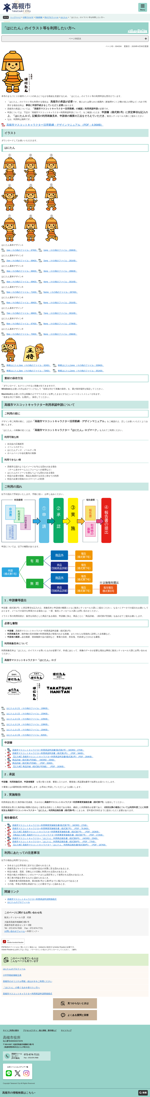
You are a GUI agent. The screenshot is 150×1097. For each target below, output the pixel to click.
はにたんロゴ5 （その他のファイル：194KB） (27, 729)
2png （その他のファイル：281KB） (60, 260)
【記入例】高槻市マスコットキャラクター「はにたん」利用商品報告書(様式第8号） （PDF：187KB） (59, 845)
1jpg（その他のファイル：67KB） (22, 250)
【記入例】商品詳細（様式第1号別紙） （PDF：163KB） (38, 766)
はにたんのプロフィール (18, 902)
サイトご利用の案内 (11, 1030)
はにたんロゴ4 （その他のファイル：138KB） (27, 724)
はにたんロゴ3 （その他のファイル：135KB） (27, 719)
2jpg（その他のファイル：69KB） (22, 260)
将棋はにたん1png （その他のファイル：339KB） (81, 365)
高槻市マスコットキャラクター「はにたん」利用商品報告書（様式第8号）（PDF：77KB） (54, 841)
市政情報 (38, 17)
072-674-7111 (31, 1054)
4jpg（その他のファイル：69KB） (22, 281)
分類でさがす (28, 17)
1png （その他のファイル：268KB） (60, 250)
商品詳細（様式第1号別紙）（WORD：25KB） (34, 760)
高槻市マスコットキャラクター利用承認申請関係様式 (32, 899)
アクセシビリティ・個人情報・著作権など (40, 1030)
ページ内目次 (75, 38)
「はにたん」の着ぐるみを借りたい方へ (21, 987)
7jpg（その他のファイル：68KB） (22, 313)
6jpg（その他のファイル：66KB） (22, 302)
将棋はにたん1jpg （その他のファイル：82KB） (28, 365)
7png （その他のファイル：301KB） (60, 313)
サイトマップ (66, 1030)
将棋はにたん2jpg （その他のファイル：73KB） (28, 371)
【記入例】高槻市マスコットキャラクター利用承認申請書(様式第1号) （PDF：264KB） (52, 756)
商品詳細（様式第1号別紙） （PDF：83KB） (33, 763)
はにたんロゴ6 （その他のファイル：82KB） (27, 735)
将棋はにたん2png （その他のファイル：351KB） (81, 371)
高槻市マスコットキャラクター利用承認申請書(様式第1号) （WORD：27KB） (48, 750)
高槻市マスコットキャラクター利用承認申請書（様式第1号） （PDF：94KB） (48, 753)
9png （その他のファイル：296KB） (60, 334)
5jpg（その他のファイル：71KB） (22, 292)
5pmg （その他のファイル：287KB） (61, 292)
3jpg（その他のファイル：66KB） (22, 271)
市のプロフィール (51, 17)
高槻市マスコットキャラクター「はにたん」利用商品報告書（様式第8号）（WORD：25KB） (55, 838)
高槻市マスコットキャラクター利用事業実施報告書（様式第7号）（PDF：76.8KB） (51, 828)
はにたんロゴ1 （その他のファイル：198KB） (27, 708)
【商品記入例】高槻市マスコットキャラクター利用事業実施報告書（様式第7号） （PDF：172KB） (58, 835)
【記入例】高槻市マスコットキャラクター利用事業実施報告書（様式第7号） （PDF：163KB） (56, 832)
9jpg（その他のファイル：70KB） (22, 334)
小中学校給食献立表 (12, 975)
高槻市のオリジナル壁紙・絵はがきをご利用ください (27, 981)
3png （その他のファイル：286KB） (60, 271)
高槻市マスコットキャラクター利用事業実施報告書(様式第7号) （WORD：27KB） (50, 825)
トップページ (15, 17)
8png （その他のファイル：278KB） (60, 323)
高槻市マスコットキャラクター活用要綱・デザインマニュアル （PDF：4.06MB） (54, 124)
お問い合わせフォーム (14, 931)
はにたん (64, 17)
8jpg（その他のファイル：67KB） (22, 323)
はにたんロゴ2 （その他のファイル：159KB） (27, 713)
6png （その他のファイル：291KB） (60, 302)
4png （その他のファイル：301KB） (60, 281)
